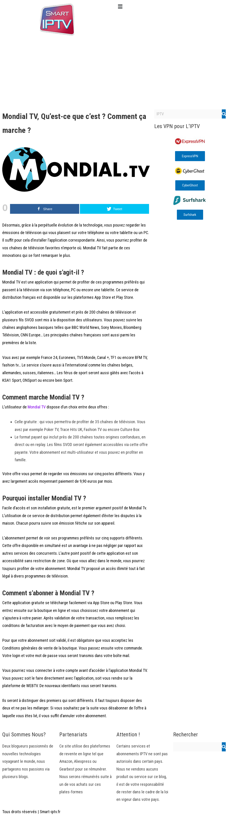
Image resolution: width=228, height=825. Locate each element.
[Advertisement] (114, 73)
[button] (171, 6)
